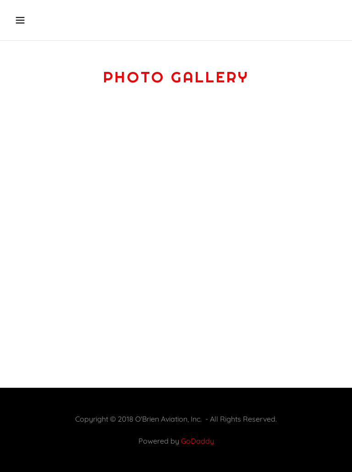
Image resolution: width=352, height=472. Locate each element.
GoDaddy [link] (197, 440)
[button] (49, 20)
